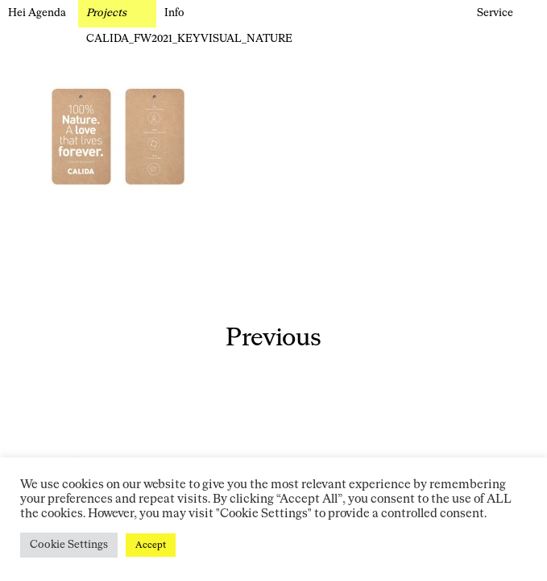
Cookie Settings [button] (69, 545)
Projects (106, 13)
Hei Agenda (37, 13)
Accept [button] (150, 545)
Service (495, 13)
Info (174, 13)
